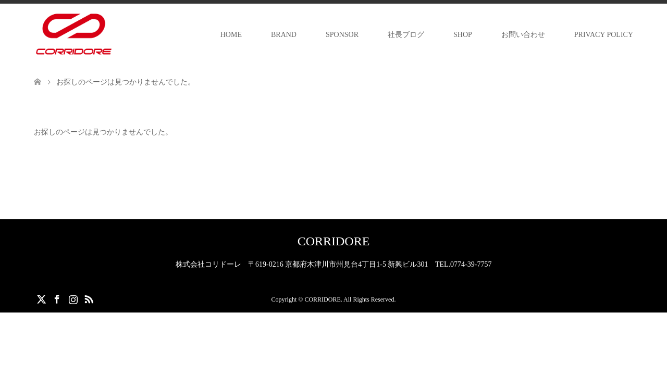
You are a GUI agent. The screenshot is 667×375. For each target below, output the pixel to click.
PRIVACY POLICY (603, 35)
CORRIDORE (334, 241)
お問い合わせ (523, 35)
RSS (88, 298)
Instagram (73, 298)
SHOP (462, 35)
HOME (231, 35)
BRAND (284, 35)
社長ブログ (406, 35)
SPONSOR (342, 35)
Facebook (57, 298)
